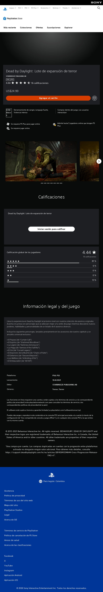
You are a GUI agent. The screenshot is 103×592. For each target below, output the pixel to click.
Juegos (11, 8)
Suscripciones (53, 25)
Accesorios (44, 8)
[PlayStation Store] (13, 15)
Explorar (68, 25)
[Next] (99, 158)
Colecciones (26, 25)
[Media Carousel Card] (41, 158)
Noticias (56, 8)
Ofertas (39, 25)
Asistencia (75, 8)
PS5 (19, 8)
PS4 (26, 8)
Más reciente (10, 25)
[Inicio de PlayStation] (5, 8)
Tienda (65, 8)
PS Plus (34, 8)
